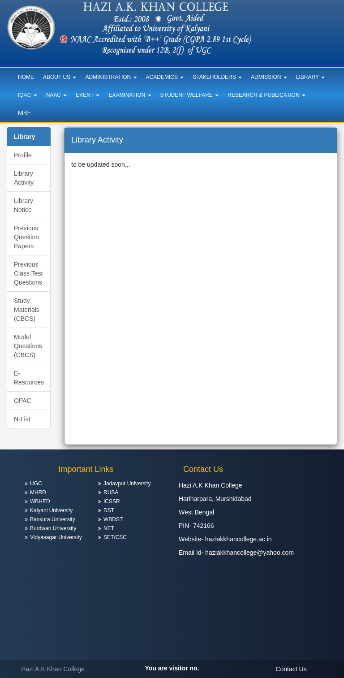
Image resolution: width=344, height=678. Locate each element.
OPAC (22, 400)
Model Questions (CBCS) (28, 345)
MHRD (38, 492)
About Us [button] (59, 77)
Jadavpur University (126, 483)
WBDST (113, 519)
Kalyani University (51, 510)
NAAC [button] (56, 95)
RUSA (110, 492)
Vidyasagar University (56, 537)
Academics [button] (165, 77)
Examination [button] (129, 95)
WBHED (40, 501)
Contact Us (290, 669)
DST (108, 510)
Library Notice (23, 205)
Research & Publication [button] (266, 95)
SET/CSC (115, 537)
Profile (23, 155)
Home (26, 77)
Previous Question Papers (26, 237)
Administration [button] (111, 77)
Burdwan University (53, 528)
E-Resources (29, 378)
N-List (22, 419)
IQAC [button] (27, 95)
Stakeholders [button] (217, 77)
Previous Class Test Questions (28, 273)
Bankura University (52, 519)
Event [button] (87, 95)
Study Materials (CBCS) (26, 309)
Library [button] (310, 77)
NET (108, 528)
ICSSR (111, 501)
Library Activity (24, 178)
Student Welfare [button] (189, 95)
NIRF (24, 113)
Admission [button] (269, 77)
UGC (36, 483)
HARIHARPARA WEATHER (258, 597)
